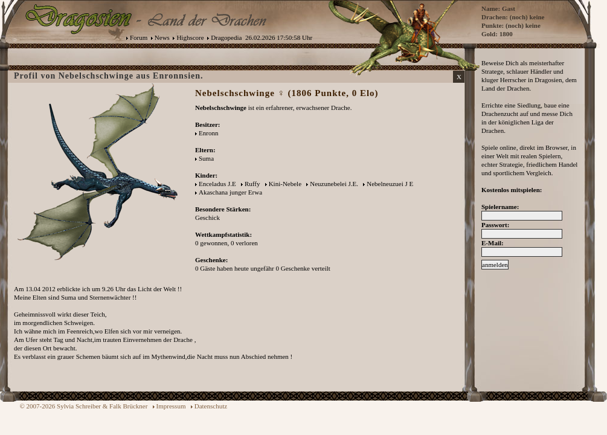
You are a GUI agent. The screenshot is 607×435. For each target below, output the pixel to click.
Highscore (190, 37)
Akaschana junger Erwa (230, 192)
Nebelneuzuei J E (391, 183)
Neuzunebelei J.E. (334, 183)
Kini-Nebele (285, 183)
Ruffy (252, 183)
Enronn (208, 133)
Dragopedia (226, 37)
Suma (206, 158)
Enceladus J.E (217, 183)
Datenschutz (210, 406)
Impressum (171, 406)
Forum (138, 37)
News (162, 37)
